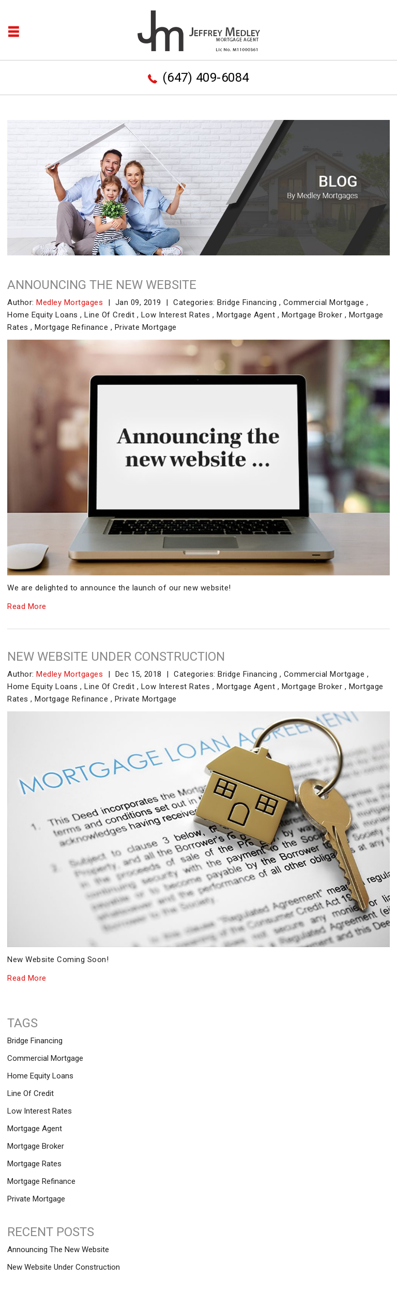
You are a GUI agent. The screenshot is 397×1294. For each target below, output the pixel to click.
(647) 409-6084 (205, 77)
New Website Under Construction (116, 656)
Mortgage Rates (34, 1163)
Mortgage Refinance (71, 327)
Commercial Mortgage (323, 302)
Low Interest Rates (175, 314)
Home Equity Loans (42, 314)
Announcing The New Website (101, 285)
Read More (27, 606)
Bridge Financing (247, 302)
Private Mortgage (146, 327)
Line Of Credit (109, 314)
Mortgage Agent (246, 314)
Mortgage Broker (312, 314)
